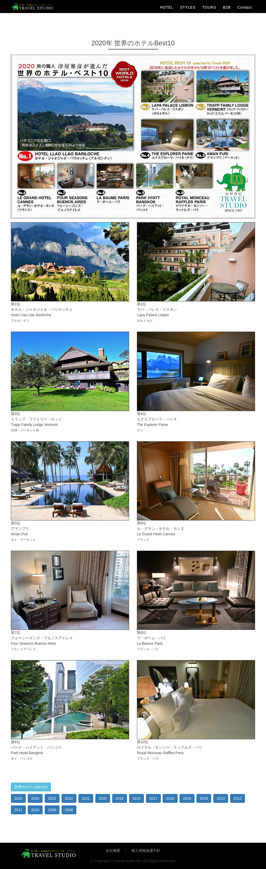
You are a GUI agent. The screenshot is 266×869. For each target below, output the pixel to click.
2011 (18, 810)
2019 (120, 798)
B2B (226, 7)
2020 (103, 798)
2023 (52, 798)
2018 (136, 798)
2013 (221, 798)
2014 (204, 798)
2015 (187, 798)
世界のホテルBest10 (31, 787)
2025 (18, 798)
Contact (244, 7)
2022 (69, 798)
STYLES (188, 7)
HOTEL (166, 7)
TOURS (209, 7)
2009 (52, 810)
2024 (35, 798)
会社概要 (113, 850)
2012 (238, 798)
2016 (170, 798)
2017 (153, 798)
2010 (35, 810)
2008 (69, 810)
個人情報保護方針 (145, 850)
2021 (86, 798)
